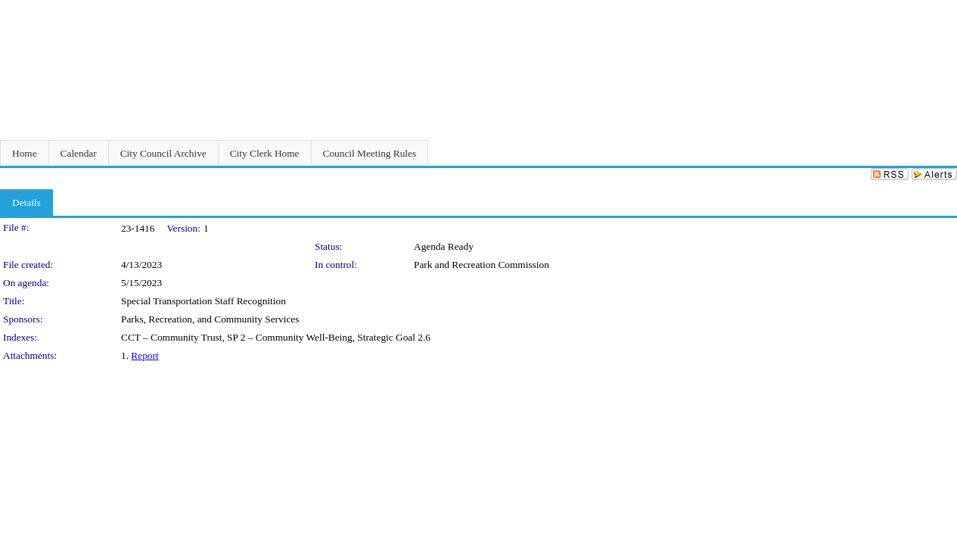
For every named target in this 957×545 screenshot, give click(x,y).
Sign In (938, 9)
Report (144, 355)
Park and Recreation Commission (481, 264)
